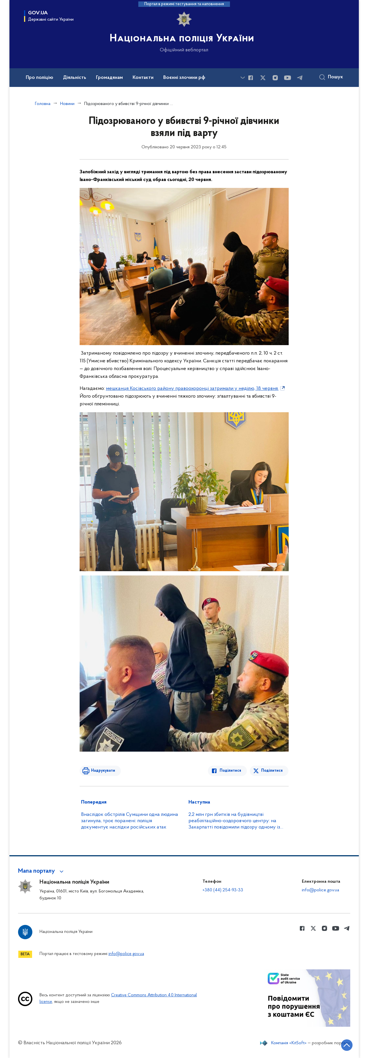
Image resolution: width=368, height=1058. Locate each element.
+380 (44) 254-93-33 (222, 890)
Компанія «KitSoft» (289, 1043)
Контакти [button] (143, 77)
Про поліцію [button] (39, 77)
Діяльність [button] (74, 77)
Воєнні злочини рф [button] (184, 77)
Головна (42, 104)
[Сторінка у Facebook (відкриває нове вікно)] (250, 77)
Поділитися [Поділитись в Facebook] (230, 771)
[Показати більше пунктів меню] (243, 77)
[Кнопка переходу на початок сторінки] (346, 1045)
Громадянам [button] (109, 77)
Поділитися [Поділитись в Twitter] (272, 771)
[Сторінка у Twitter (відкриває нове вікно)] (262, 77)
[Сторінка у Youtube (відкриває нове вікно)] (287, 77)
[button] (41, 871)
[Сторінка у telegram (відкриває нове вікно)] (299, 77)
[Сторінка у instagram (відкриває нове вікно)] (275, 77)
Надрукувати (103, 771)
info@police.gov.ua (320, 890)
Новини (67, 104)
